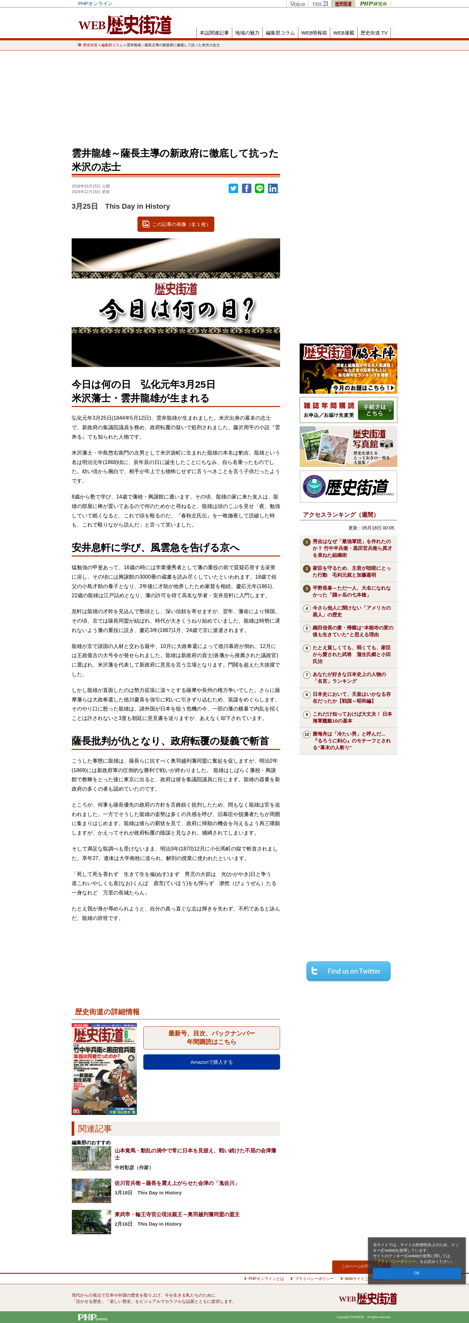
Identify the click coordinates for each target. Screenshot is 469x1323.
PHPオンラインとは (266, 1278)
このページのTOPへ (361, 1266)
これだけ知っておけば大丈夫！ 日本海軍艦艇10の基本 (352, 717)
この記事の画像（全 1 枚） (181, 224)
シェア (246, 188)
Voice (297, 3)
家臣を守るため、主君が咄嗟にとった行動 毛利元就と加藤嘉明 (352, 571)
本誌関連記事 (214, 32)
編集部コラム (280, 32)
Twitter (233, 188)
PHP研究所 (373, 3)
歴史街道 (343, 3)
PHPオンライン (95, 3)
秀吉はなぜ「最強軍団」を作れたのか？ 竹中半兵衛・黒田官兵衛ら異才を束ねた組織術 (352, 548)
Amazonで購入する (212, 1062)
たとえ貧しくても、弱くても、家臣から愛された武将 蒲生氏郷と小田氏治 (352, 654)
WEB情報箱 (314, 32)
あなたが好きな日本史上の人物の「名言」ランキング (349, 677)
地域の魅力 (247, 32)
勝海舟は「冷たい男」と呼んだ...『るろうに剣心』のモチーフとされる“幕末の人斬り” (352, 740)
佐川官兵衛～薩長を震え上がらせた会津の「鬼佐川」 (177, 1183)
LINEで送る (259, 188)
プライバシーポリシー (396, 1261)
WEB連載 (343, 32)
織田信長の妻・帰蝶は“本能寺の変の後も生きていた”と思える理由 (353, 631)
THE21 (319, 3)
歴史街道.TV (374, 32)
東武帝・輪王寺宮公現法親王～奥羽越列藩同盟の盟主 (177, 1214)
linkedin (274, 188)
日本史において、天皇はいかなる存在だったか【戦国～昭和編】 (352, 697)
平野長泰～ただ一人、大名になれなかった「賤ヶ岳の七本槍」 (352, 591)
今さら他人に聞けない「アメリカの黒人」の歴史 (352, 611)
